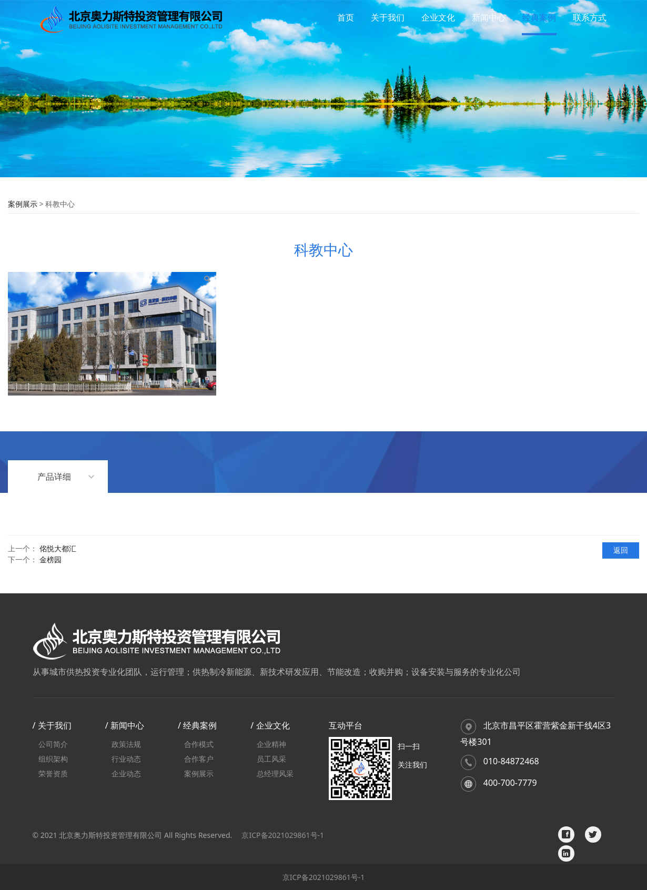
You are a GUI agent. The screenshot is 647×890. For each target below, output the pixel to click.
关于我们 (388, 17)
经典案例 (539, 17)
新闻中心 (489, 17)
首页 (345, 17)
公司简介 (53, 744)
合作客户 (199, 759)
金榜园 (50, 559)
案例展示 (22, 204)
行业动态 (126, 759)
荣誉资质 (53, 773)
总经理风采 (275, 773)
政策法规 (126, 744)
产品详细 (54, 476)
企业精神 (271, 744)
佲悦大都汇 (57, 548)
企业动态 (126, 773)
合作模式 (199, 744)
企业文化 (438, 17)
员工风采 (271, 759)
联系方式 (589, 17)
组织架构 (53, 759)
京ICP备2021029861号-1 (282, 835)
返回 (620, 550)
